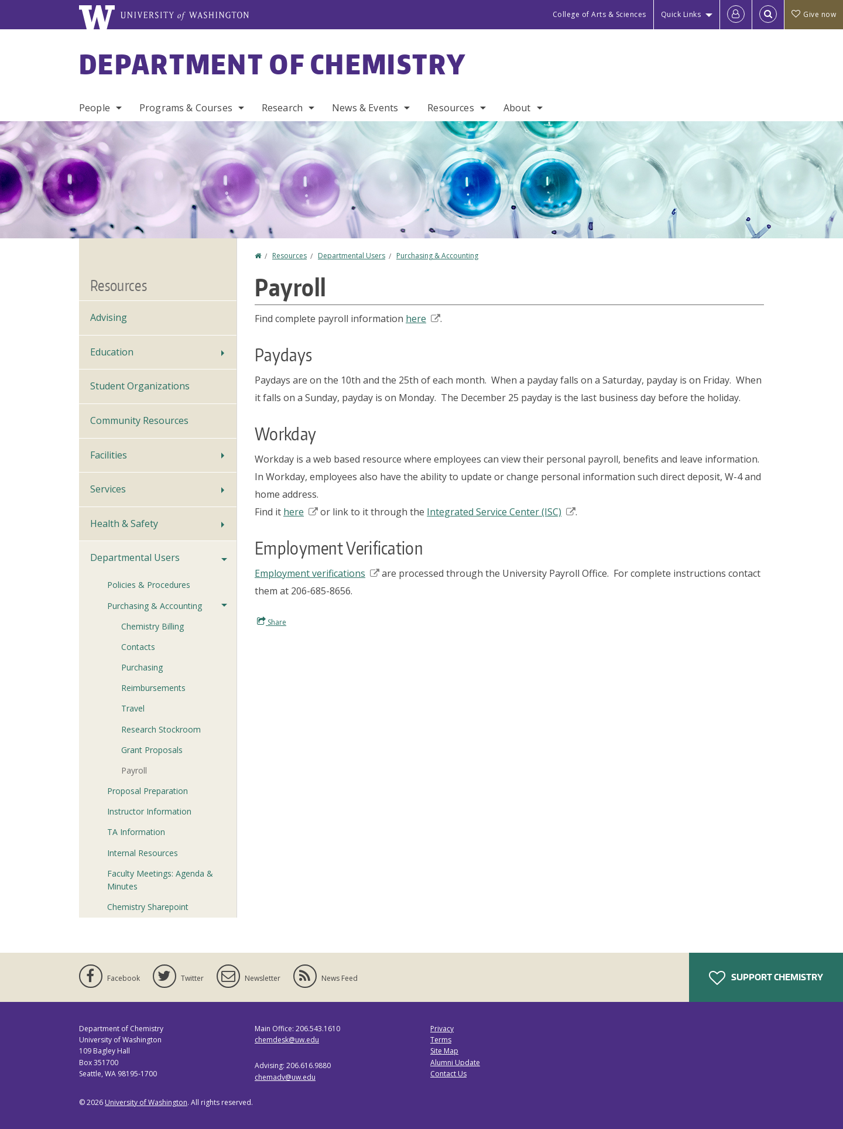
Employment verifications (317, 573)
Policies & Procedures (148, 584)
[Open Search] (768, 14)
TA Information (136, 831)
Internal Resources (142, 852)
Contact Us (448, 1074)
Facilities (108, 455)
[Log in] (736, 14)
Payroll (134, 770)
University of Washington (146, 1102)
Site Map (444, 1051)
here (423, 318)
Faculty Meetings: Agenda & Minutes (160, 880)
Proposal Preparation (147, 790)
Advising (108, 317)
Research (282, 107)
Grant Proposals (152, 749)
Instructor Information (149, 811)
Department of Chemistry (272, 63)
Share (271, 622)
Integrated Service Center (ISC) (501, 511)
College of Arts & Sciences (599, 14)
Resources (450, 107)
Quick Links (681, 14)
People (94, 107)
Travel (133, 708)
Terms (440, 1040)
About (517, 107)
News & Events (365, 107)
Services (108, 489)
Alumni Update (455, 1063)
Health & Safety (124, 523)
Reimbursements (153, 687)
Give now (813, 14)
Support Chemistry (766, 978)
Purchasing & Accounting (437, 256)
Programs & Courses (185, 107)
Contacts (138, 646)
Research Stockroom (161, 729)
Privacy (442, 1029)
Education (111, 351)
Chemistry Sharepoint (148, 906)
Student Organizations (140, 385)
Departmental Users (351, 256)
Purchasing (142, 667)
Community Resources (139, 420)
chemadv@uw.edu (285, 1077)
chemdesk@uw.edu (287, 1040)
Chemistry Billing (152, 626)
